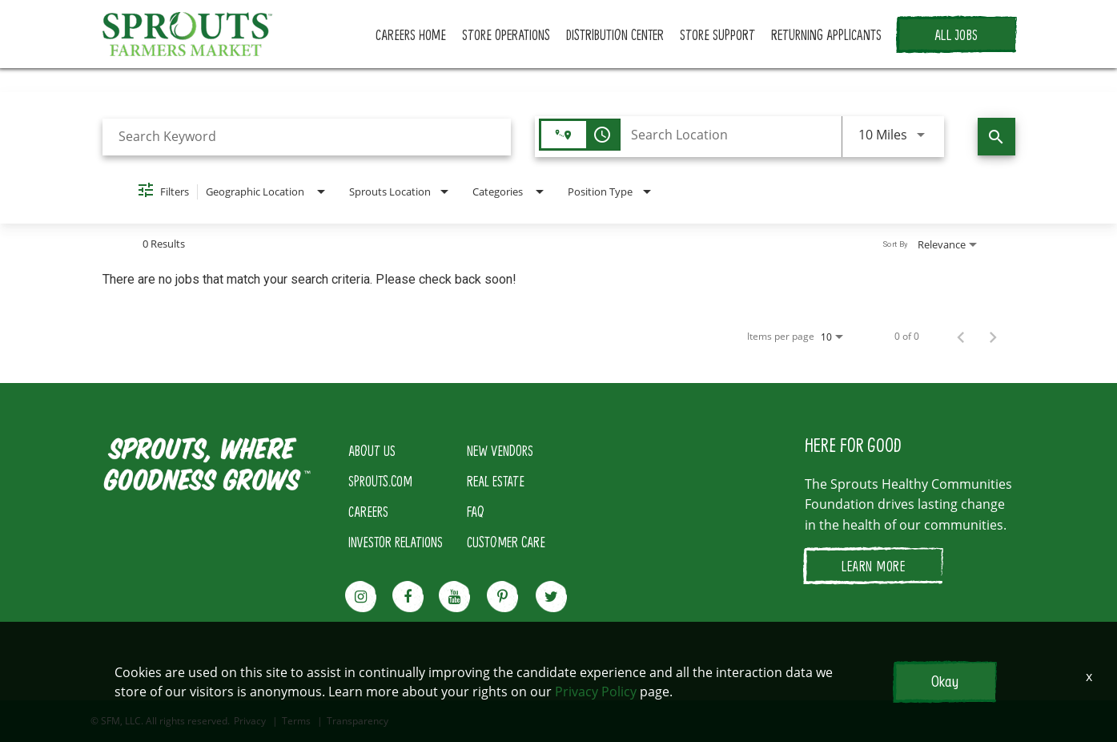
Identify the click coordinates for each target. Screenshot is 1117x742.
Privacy (250, 721)
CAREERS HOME (411, 34)
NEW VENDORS (500, 450)
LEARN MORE (873, 566)
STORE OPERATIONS (506, 34)
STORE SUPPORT (717, 34)
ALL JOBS (956, 34)
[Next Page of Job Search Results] (993, 337)
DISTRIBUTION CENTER (615, 34)
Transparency (357, 721)
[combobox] (307, 136)
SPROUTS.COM (380, 481)
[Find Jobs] (996, 136)
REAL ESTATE (495, 481)
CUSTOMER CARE (506, 541)
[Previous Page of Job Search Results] (961, 337)
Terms (296, 721)
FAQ (475, 511)
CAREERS (368, 511)
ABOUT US (372, 450)
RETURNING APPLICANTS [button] (826, 34)
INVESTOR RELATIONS (395, 541)
